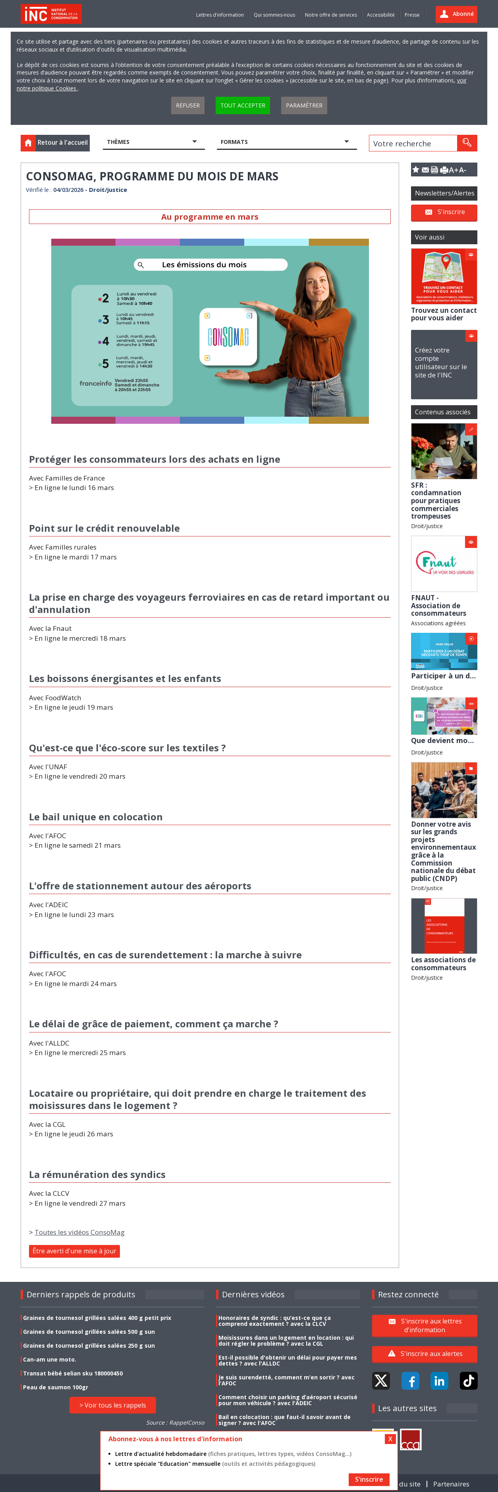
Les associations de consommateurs (443, 963)
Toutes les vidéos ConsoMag (80, 1232)
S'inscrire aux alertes (432, 1353)
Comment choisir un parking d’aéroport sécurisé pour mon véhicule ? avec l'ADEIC (287, 1400)
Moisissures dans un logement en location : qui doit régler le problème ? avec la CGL (286, 1340)
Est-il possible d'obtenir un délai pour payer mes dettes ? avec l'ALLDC (287, 1360)
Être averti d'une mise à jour (74, 1251)
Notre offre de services (331, 14)
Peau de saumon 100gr (55, 1387)
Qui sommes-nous (274, 14)
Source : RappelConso (175, 1422)
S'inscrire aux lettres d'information (431, 1325)
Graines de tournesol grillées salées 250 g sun (89, 1345)
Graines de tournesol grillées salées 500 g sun (89, 1331)
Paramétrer (304, 105)
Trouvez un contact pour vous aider (444, 314)
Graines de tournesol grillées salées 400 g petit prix (97, 1318)
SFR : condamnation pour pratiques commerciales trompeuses (436, 501)
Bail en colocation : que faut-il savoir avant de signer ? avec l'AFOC (284, 1420)
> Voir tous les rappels (112, 1405)
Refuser (188, 105)
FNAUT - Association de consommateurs (438, 605)
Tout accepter (242, 105)
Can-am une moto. (49, 1359)
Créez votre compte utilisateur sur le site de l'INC (441, 362)
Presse (412, 14)
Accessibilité (381, 14)
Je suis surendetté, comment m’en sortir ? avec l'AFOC (286, 1380)
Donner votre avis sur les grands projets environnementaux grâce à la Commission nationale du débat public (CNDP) (443, 851)
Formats (234, 142)
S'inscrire (451, 211)
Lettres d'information (220, 14)
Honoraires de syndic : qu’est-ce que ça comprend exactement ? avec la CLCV (274, 1320)
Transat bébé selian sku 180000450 (73, 1373)
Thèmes (118, 142)
